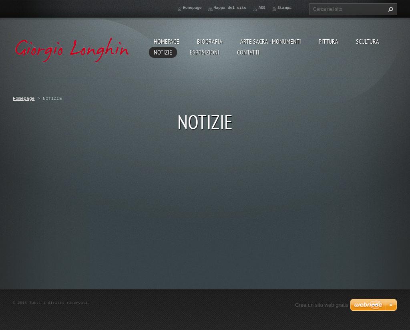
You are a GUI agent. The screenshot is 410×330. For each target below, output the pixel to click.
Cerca (390, 9)
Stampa (284, 7)
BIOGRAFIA (210, 41)
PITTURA (328, 41)
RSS (261, 7)
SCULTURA (367, 41)
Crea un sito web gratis (321, 305)
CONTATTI (248, 52)
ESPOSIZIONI (204, 52)
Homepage (166, 41)
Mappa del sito (230, 7)
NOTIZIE (163, 52)
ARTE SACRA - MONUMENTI (270, 41)
